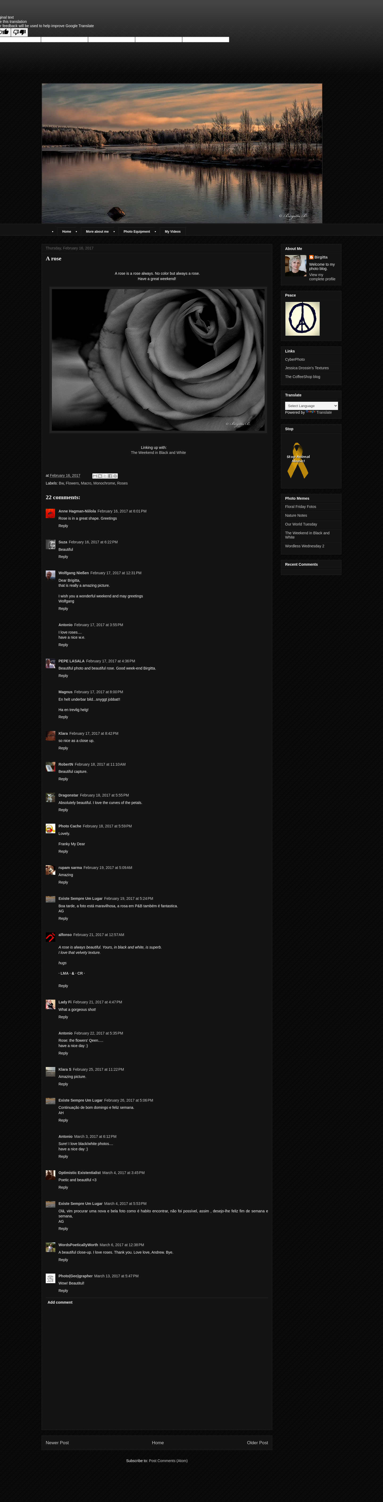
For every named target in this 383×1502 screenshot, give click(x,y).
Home (66, 231)
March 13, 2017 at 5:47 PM (116, 1276)
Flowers (72, 483)
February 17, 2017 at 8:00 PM (98, 692)
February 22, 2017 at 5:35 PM (98, 1033)
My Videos (173, 231)
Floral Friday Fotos (300, 506)
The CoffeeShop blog (302, 377)
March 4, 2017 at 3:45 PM (123, 1173)
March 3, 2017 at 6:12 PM (95, 1136)
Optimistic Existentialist (80, 1173)
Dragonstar (68, 795)
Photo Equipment (137, 231)
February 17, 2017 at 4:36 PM (110, 661)
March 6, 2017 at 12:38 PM (122, 1245)
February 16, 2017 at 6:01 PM (122, 511)
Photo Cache (70, 826)
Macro (86, 483)
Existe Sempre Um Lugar (81, 898)
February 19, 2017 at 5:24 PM (128, 898)
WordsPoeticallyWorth (78, 1245)
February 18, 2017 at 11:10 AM (100, 764)
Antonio (66, 625)
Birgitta (321, 257)
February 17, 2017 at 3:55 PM (98, 625)
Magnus (66, 692)
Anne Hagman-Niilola (77, 511)
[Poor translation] (19, 32)
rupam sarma (70, 867)
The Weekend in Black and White (158, 452)
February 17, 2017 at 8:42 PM (93, 733)
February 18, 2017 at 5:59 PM (107, 826)
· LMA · (65, 973)
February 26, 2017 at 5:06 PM (128, 1100)
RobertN (66, 764)
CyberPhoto (295, 359)
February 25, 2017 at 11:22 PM (98, 1069)
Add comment (60, 1302)
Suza (63, 542)
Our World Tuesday (301, 524)
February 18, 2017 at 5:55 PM (104, 795)
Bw (61, 483)
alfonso (65, 935)
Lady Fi (65, 1002)
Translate (319, 412)
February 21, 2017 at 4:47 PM (97, 1002)
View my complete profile (322, 277)
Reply (63, 526)
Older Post (257, 1442)
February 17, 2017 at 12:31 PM (115, 573)
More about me (97, 231)
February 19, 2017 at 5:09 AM (108, 867)
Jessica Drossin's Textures (307, 368)
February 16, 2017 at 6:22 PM (93, 542)
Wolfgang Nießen (74, 573)
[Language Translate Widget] (311, 406)
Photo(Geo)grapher (76, 1276)
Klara (63, 733)
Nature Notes (296, 515)
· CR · (80, 973)
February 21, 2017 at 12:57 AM (98, 935)
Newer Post (57, 1442)
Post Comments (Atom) (168, 1461)
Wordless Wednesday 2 (304, 546)
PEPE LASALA (72, 661)
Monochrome (104, 483)
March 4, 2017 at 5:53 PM (125, 1203)
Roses (122, 483)
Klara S (65, 1069)
